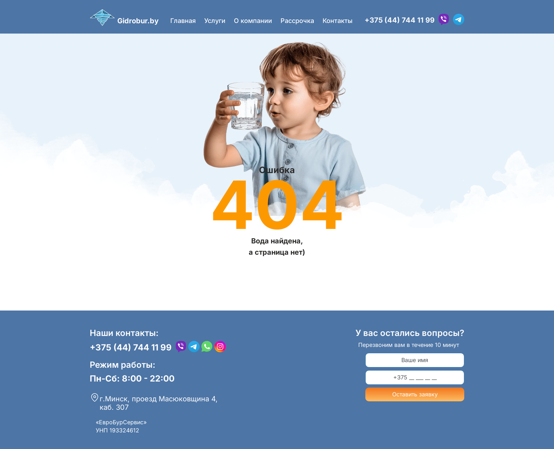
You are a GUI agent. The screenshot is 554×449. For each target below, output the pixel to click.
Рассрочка (297, 20)
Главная (183, 20)
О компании (253, 20)
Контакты (338, 20)
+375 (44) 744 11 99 (400, 20)
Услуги (214, 20)
